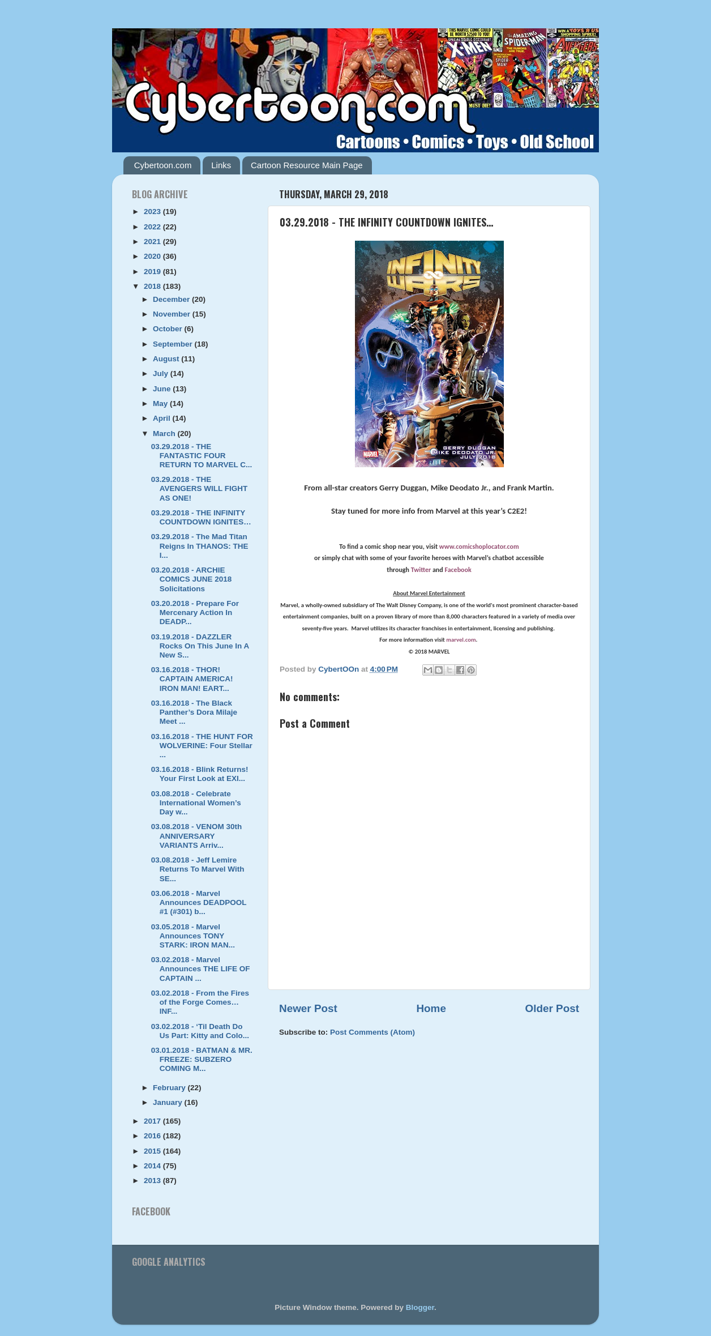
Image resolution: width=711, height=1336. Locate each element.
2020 (153, 256)
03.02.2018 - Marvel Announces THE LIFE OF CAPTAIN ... (200, 968)
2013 (153, 1180)
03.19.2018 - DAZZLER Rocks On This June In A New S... (200, 646)
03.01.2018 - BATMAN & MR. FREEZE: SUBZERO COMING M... (201, 1059)
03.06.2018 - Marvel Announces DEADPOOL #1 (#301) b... (199, 902)
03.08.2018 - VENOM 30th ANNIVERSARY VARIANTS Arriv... (196, 835)
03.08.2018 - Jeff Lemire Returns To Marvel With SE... (198, 869)
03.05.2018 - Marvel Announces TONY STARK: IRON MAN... (193, 936)
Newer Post (308, 1008)
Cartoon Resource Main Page (307, 165)
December (172, 299)
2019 (153, 271)
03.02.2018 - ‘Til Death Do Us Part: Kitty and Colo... (200, 1031)
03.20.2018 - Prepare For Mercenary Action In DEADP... (195, 612)
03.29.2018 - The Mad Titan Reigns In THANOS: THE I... (200, 545)
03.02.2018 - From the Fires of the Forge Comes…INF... (200, 1002)
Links (221, 165)
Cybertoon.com (163, 165)
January (169, 1102)
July (161, 373)
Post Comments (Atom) (372, 1032)
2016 (153, 1136)
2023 (153, 211)
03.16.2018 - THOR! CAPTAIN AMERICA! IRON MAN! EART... (192, 678)
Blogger (420, 1307)
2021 (153, 241)
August (167, 359)
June (163, 389)
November (172, 314)
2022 (153, 227)
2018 (153, 286)
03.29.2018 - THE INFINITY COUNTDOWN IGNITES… (201, 517)
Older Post (552, 1008)
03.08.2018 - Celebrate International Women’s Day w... (196, 802)
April (163, 418)
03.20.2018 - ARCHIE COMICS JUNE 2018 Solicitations (191, 579)
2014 (153, 1166)
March (165, 433)
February (170, 1087)
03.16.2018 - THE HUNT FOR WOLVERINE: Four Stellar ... (202, 745)
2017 (153, 1121)
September (174, 344)
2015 (153, 1151)
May (161, 403)
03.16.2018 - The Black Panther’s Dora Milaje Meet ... (194, 712)
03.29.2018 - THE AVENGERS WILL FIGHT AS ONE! (199, 488)
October (169, 329)
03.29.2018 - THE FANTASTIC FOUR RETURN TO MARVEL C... (201, 455)
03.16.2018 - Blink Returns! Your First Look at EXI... (200, 774)
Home (431, 1008)
